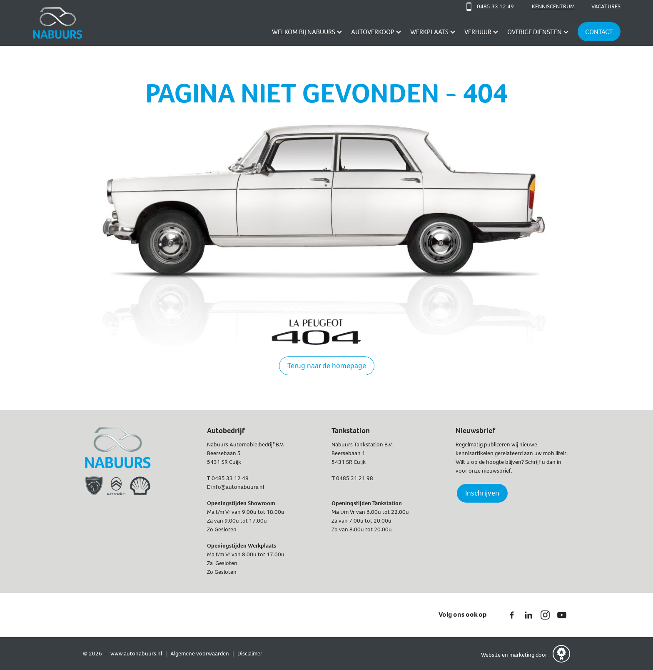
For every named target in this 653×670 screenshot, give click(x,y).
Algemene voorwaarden (199, 654)
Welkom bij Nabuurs (303, 31)
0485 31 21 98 (354, 478)
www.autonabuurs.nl (136, 654)
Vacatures (606, 6)
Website (491, 655)
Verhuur (477, 31)
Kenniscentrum (553, 6)
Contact (599, 31)
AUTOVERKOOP (372, 31)
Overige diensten (534, 31)
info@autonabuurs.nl (237, 487)
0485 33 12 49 (230, 478)
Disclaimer (249, 654)
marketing (521, 655)
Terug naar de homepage (326, 366)
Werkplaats (429, 31)
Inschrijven (482, 493)
